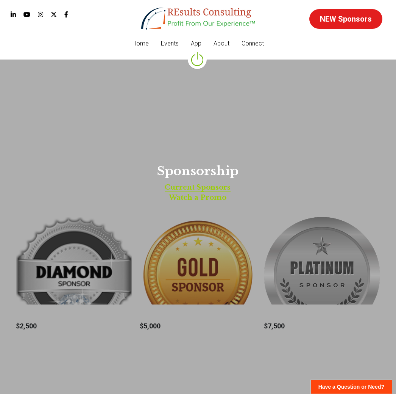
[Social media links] (13, 14)
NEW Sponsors (346, 19)
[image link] (198, 18)
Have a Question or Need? (351, 387)
